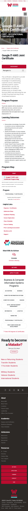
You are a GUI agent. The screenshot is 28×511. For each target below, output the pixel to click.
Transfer (3, 442)
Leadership (4, 411)
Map (25, 0)
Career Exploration (9, 218)
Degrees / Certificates (10, 208)
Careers (14, 474)
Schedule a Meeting (14, 260)
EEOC (24, 502)
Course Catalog (8, 224)
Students (9, 0)
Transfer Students (8, 363)
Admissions (4, 435)
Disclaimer (9, 502)
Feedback (13, 504)
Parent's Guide (5, 408)
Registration (4, 438)
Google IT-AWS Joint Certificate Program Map (11, 178)
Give (14, 482)
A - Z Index (4, 451)
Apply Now (14, 470)
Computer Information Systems (13, 295)
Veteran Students (8, 375)
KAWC (6, 508)
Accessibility (18, 502)
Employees (15, 0)
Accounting (8, 291)
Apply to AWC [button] (14, 273)
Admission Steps (8, 211)
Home (2, 48)
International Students (10, 378)
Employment (5, 504)
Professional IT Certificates (14, 194)
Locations (3, 406)
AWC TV (11, 508)
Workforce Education (6, 424)
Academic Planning (9, 214)
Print (14, 173)
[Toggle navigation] (23, 70)
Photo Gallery (17, 508)
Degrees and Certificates (13, 48)
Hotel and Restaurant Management (13, 305)
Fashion (22, 300)
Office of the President (7, 413)
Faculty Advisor (16, 199)
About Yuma (4, 403)
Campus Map (4, 456)
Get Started (14, 351)
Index (5, 0)
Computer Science (8, 300)
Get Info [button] (14, 267)
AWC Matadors (15, 506)
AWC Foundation (6, 506)
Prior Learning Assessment (11, 227)
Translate (3, 461)
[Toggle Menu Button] (25, 14)
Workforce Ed (8, 231)
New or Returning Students (12, 359)
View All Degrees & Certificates (14, 331)
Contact (14, 478)
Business (19, 291)
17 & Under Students (9, 366)
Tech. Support (4, 458)
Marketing (14, 315)
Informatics (8, 311)
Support (6, 234)
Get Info (14, 467)
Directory (20, 0)
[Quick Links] (24, 9)
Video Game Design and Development (14, 325)
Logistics (20, 311)
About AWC (4, 401)
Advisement (4, 440)
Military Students (8, 372)
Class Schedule (8, 221)
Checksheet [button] (14, 66)
